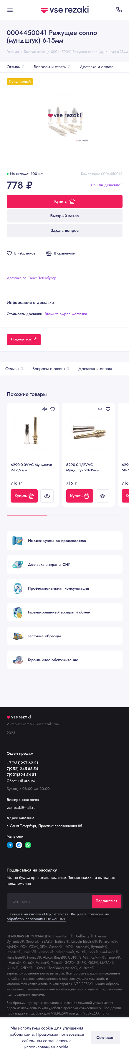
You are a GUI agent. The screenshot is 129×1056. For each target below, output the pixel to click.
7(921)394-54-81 (21, 774)
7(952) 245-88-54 (22, 768)
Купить (24, 496)
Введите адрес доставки (66, 314)
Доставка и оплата (96, 67)
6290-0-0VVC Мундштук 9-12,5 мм (31, 467)
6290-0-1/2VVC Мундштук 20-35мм (82, 467)
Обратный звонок (21, 781)
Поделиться (24, 339)
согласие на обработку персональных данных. (58, 916)
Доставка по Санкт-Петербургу (31, 278)
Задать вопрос (64, 230)
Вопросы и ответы (52, 67)
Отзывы (15, 67)
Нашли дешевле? (106, 185)
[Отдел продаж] (119, 10)
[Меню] (10, 10)
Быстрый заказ (64, 216)
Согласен (105, 1037)
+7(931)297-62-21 (23, 763)
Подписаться (106, 901)
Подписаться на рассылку (32, 870)
